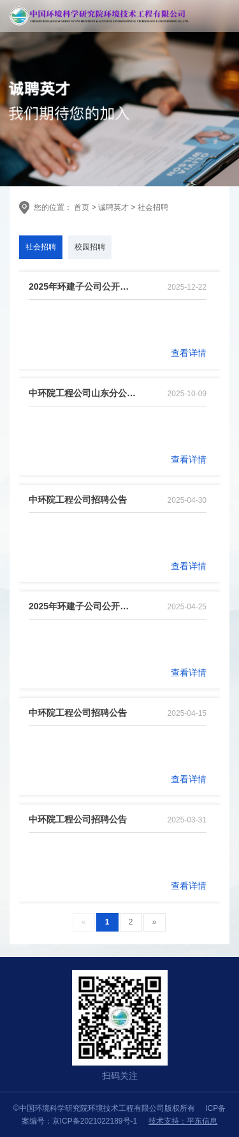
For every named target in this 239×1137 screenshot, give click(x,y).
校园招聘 (90, 246)
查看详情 (188, 353)
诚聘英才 (113, 207)
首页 (80, 207)
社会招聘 (153, 207)
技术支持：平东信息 (182, 1121)
